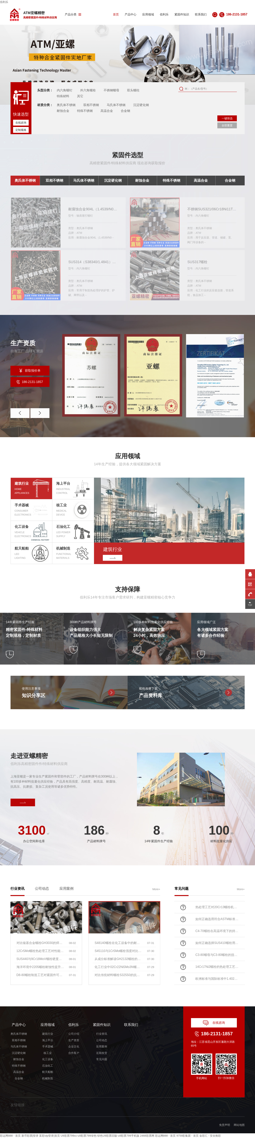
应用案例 (101, 1046)
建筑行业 (47, 1033)
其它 (80, 96)
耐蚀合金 (63, 110)
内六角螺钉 (64, 90)
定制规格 (20, 129)
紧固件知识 (181, 14)
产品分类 (73, 14)
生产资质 (73, 1040)
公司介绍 (73, 1033)
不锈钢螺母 (111, 90)
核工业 (48, 1052)
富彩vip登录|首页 (49, 1135)
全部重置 (227, 125)
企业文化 (73, 1046)
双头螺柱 (133, 90)
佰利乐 (4, 2)
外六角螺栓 (88, 90)
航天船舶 (47, 1071)
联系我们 (201, 14)
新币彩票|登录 (30, 1135)
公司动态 (101, 1040)
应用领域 (148, 14)
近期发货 (101, 1052)
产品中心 (130, 14)
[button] (236, 64)
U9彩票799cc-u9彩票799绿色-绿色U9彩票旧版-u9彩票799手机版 (100, 1135)
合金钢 (125, 110)
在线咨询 (20, 122)
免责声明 (224, 1124)
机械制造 (47, 1078)
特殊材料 (63, 96)
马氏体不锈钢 (116, 105)
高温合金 (106, 110)
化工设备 (47, 1059)
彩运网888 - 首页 (10, 1135)
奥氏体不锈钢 (66, 105)
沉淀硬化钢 (141, 105)
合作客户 (73, 1052)
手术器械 (47, 1046)
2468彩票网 (147, 1135)
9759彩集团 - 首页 (187, 1135)
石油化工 (47, 1065)
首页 (116, 14)
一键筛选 (227, 118)
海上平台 (47, 1040)
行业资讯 (101, 1033)
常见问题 (101, 1059)
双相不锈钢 (91, 105)
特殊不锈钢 (85, 110)
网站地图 (239, 1124)
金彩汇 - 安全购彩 (210, 1135)
